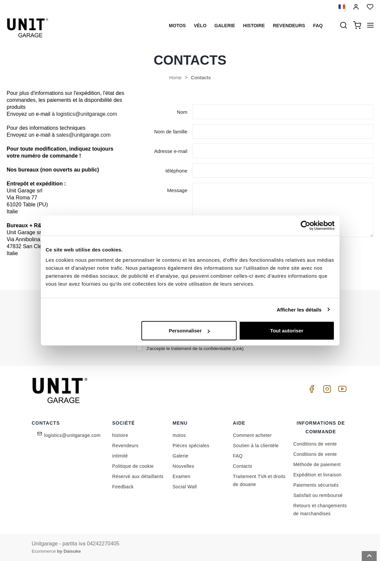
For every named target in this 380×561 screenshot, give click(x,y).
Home (175, 77)
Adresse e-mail (170, 151)
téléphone (177, 171)
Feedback (123, 486)
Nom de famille (170, 131)
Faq (318, 25)
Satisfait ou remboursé (318, 495)
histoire (254, 25)
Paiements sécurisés (316, 485)
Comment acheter (252, 435)
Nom (182, 112)
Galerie (224, 25)
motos (177, 25)
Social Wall (185, 486)
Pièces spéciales (191, 445)
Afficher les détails (299, 309)
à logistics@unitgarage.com (84, 114)
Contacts (201, 77)
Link (238, 348)
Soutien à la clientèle (256, 445)
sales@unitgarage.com (83, 135)
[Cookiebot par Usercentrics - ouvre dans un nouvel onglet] (305, 225)
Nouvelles (183, 466)
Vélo (200, 25)
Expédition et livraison (317, 474)
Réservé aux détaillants (138, 476)
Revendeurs (289, 25)
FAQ (238, 455)
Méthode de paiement (317, 464)
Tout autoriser (286, 330)
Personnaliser (189, 330)
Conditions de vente (315, 444)
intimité (120, 455)
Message (177, 190)
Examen (181, 476)
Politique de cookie (133, 466)
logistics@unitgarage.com (72, 435)
